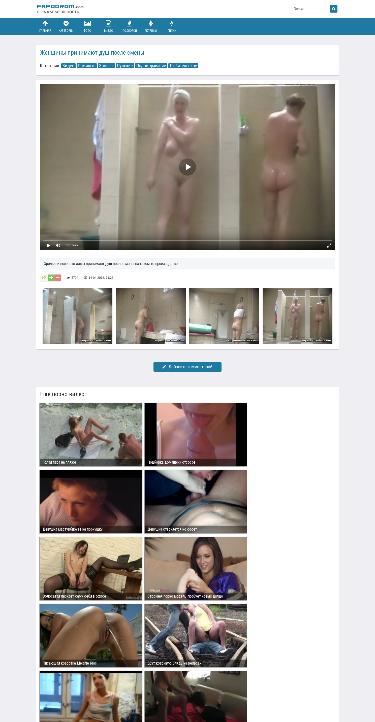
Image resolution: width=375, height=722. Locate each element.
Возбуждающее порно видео (126, 699)
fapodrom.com (61, 9)
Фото (87, 26)
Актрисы (151, 26)
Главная (45, 26)
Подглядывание (151, 65)
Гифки (172, 26)
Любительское (183, 65)
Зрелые (106, 65)
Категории (66, 26)
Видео (108, 26)
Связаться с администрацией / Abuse (67, 695)
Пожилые (87, 65)
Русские (125, 65)
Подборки (130, 26)
